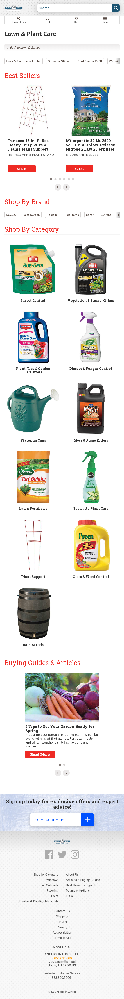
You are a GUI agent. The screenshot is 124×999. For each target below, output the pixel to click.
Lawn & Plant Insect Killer (23, 61)
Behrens (105, 214)
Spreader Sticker (59, 61)
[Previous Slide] (58, 187)
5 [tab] (69, 179)
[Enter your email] (55, 819)
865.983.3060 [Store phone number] (62, 958)
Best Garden (31, 214)
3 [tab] (60, 179)
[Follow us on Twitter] (62, 854)
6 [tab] (73, 179)
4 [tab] (64, 179)
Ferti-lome (72, 214)
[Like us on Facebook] (49, 854)
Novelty (11, 214)
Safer (90, 214)
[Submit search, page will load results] (116, 8)
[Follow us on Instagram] (75, 854)
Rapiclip (52, 214)
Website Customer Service (62, 973)
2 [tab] (55, 179)
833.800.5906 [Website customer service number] (61, 977)
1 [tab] (51, 179)
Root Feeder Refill (90, 61)
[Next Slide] (66, 187)
